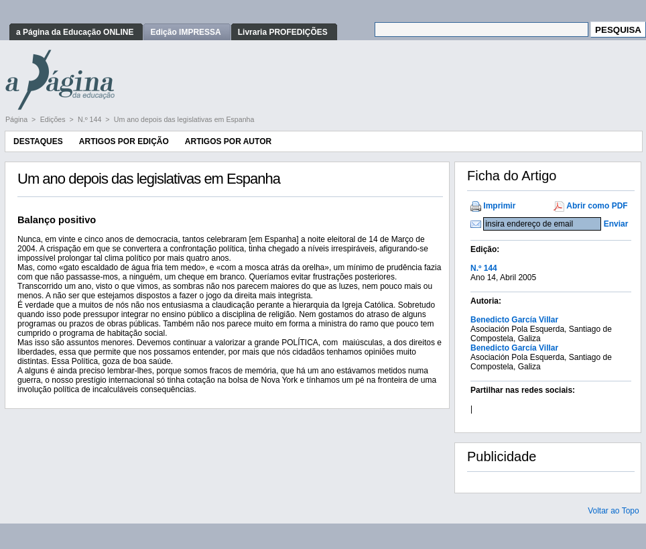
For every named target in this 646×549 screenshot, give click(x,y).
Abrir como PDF (596, 205)
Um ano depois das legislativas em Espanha (184, 119)
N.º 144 (90, 119)
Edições (54, 119)
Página (17, 119)
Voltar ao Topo (613, 510)
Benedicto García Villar (514, 319)
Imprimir (499, 205)
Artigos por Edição (124, 141)
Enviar (616, 224)
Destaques (38, 141)
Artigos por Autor (228, 141)
